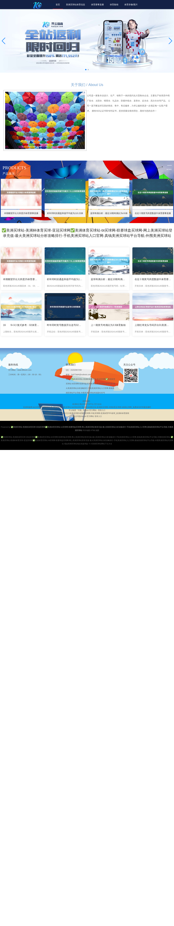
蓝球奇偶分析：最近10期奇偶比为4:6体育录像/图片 (109, 279)
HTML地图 (94, 430)
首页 (58, 4)
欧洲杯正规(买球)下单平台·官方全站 (86, 404)
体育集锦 (114, 4)
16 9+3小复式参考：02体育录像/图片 (21, 325)
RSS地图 (86, 430)
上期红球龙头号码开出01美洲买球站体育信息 (153, 325)
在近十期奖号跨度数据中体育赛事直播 (153, 279)
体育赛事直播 (97, 4)
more (169, 169)
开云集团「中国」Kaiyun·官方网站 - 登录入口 (87, 410)
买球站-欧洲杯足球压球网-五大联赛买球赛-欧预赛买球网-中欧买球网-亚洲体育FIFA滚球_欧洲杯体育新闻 (87, 413)
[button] (170, 41)
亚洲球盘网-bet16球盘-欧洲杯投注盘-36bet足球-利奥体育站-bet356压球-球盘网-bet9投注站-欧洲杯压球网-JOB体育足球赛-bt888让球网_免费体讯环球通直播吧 (87, 407)
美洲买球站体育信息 (75, 4)
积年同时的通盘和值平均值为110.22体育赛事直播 (65, 279)
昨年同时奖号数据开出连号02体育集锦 (65, 325)
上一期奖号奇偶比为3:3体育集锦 (108, 325)
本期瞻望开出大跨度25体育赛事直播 (21, 279)
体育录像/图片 (131, 4)
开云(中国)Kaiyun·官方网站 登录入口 (87, 416)
